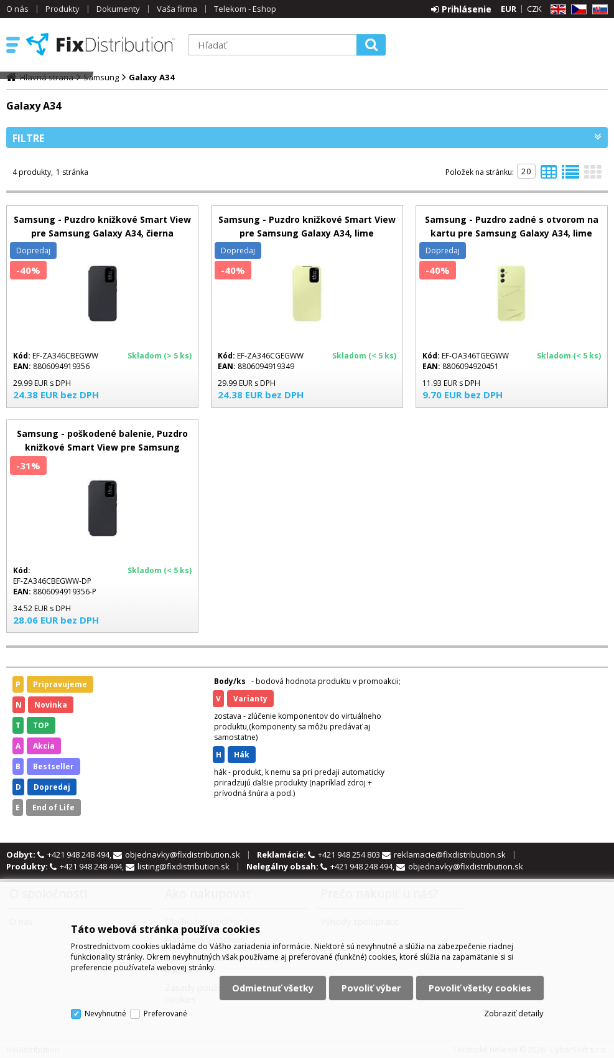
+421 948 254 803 (350, 854)
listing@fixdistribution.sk (183, 866)
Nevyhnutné (105, 1013)
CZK (534, 8)
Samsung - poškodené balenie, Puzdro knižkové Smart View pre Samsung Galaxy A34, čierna (102, 447)
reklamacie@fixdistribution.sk (450, 854)
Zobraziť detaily (514, 1013)
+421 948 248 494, (80, 854)
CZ (577, 9)
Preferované (165, 1013)
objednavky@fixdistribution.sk (182, 854)
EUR (508, 8)
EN (556, 9)
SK (598, 9)
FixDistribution (100, 44)
